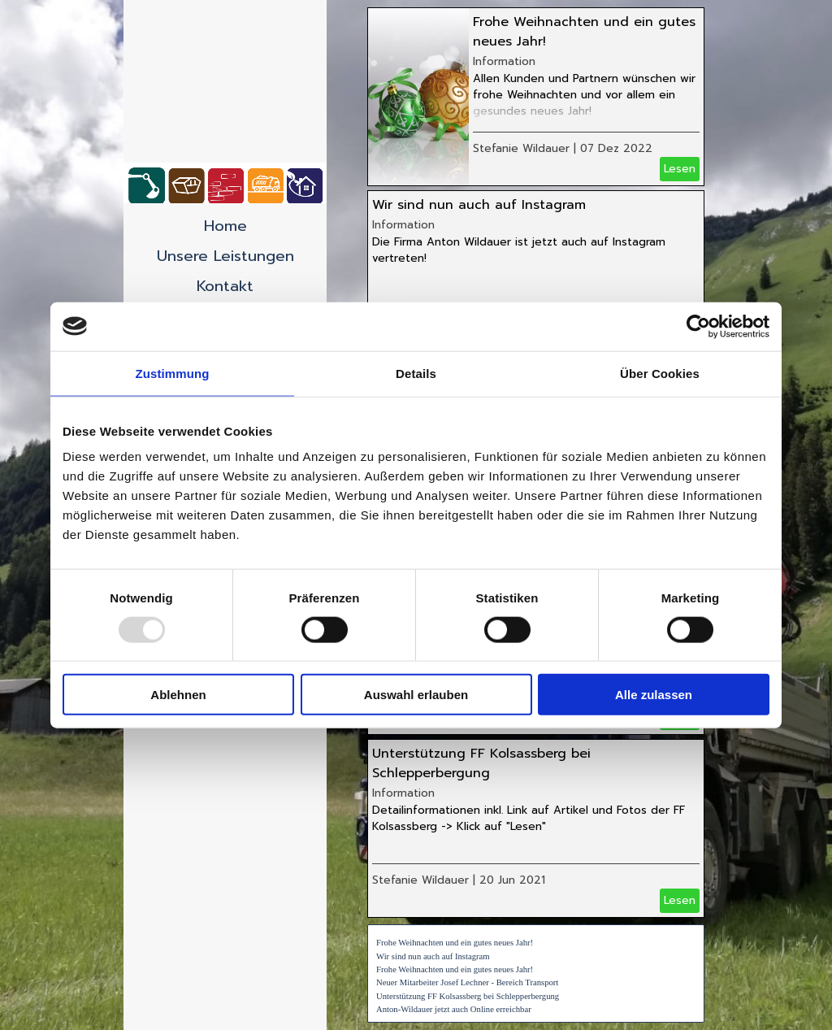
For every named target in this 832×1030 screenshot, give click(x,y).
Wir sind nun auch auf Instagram (479, 205)
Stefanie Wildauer (521, 148)
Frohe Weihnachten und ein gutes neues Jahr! (454, 942)
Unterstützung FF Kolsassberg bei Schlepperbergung (481, 763)
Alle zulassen (653, 695)
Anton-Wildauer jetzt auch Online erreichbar (453, 1009)
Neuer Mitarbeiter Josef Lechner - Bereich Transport (467, 982)
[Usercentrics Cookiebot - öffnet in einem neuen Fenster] (698, 326)
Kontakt (225, 286)
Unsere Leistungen (225, 256)
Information (504, 61)
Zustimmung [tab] (173, 373)
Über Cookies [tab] (660, 373)
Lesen (680, 168)
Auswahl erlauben (416, 695)
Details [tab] (416, 373)
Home (225, 226)
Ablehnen (178, 695)
